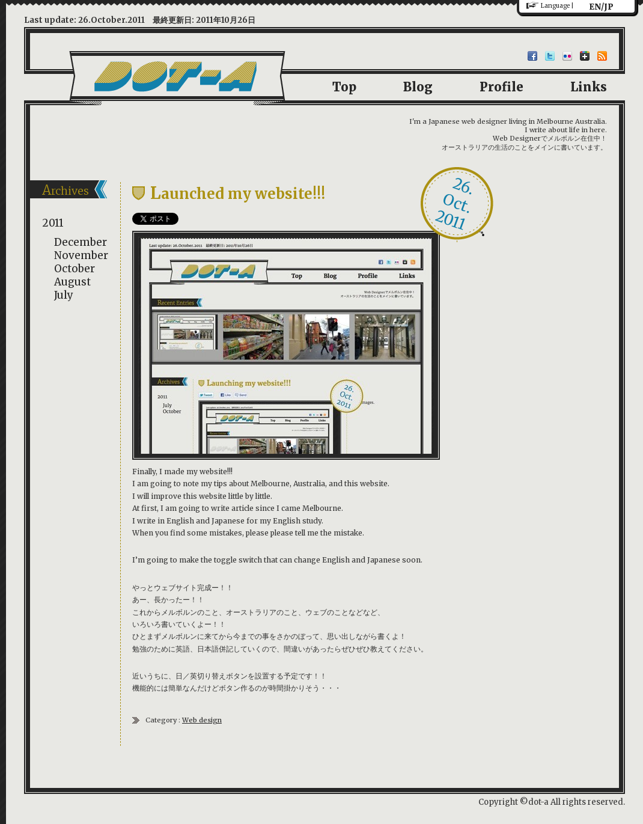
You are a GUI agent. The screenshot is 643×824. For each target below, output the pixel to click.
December (80, 242)
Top (344, 86)
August (72, 281)
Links (588, 86)
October (74, 268)
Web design (202, 720)
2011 (53, 223)
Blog (418, 86)
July (63, 295)
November (81, 255)
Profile (501, 86)
